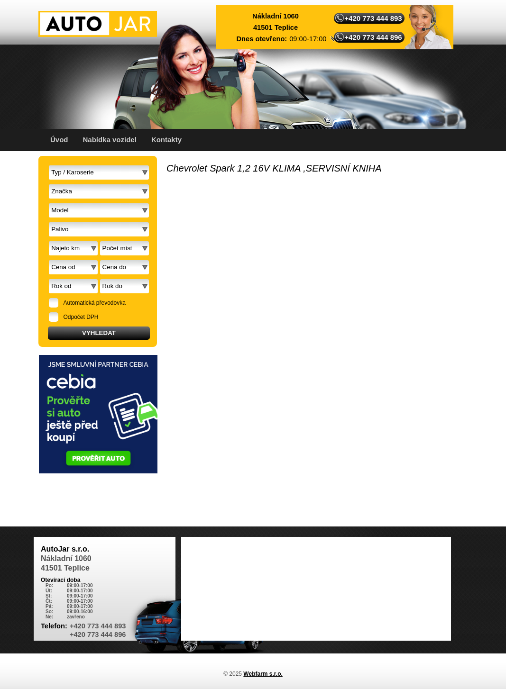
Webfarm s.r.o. (262, 674)
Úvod (59, 140)
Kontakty (166, 140)
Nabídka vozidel (110, 140)
